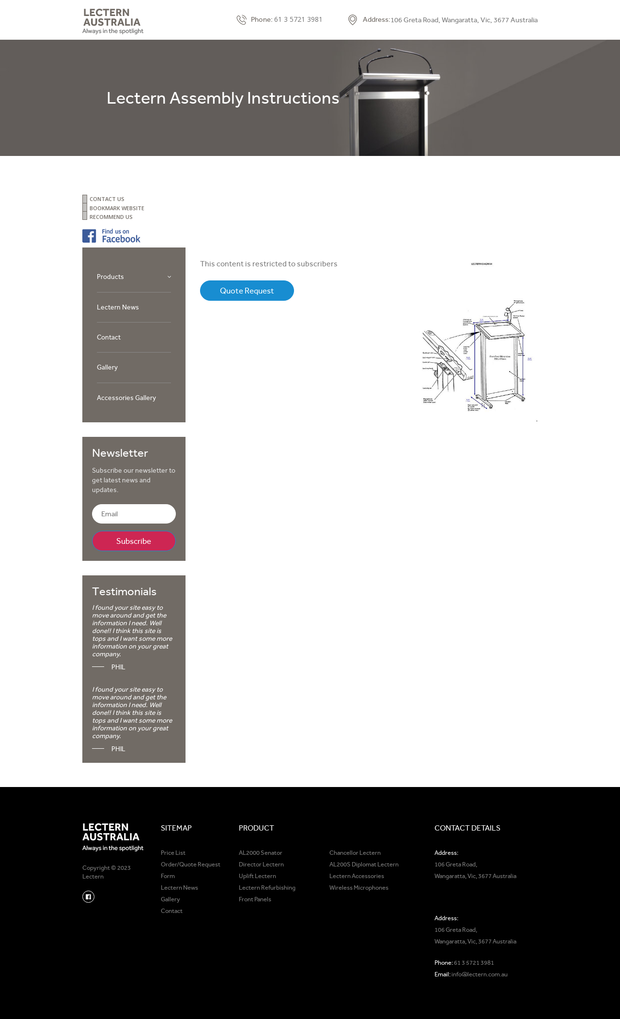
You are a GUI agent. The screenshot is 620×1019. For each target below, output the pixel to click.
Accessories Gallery (126, 397)
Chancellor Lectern (355, 852)
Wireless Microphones (358, 887)
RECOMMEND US (111, 216)
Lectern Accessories (356, 876)
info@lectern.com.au (479, 974)
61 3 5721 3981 (298, 19)
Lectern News (118, 307)
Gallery (107, 367)
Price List (173, 852)
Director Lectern (261, 864)
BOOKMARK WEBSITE (117, 208)
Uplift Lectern (257, 876)
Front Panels (255, 899)
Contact (109, 337)
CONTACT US (107, 198)
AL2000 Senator (260, 852)
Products (110, 276)
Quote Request (247, 290)
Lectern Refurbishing (267, 887)
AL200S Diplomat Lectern (364, 864)
